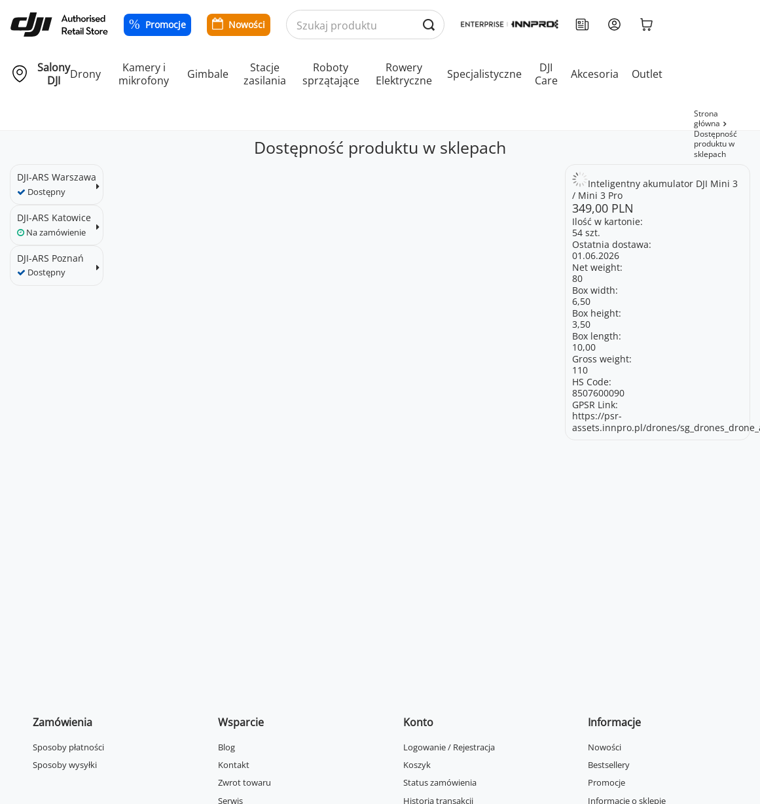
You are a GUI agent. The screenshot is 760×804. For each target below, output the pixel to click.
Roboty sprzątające (330, 74)
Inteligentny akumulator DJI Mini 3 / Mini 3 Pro (655, 189)
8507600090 (598, 393)
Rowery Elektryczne (404, 74)
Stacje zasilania (265, 74)
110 (580, 370)
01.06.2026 (595, 255)
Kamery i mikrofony (143, 74)
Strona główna (707, 118)
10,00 (584, 347)
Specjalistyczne (484, 74)
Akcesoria (595, 74)
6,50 (581, 301)
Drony (85, 74)
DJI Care (546, 74)
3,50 (581, 324)
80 (577, 278)
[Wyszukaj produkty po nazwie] (365, 25)
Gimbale (207, 74)
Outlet (647, 74)
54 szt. (586, 232)
